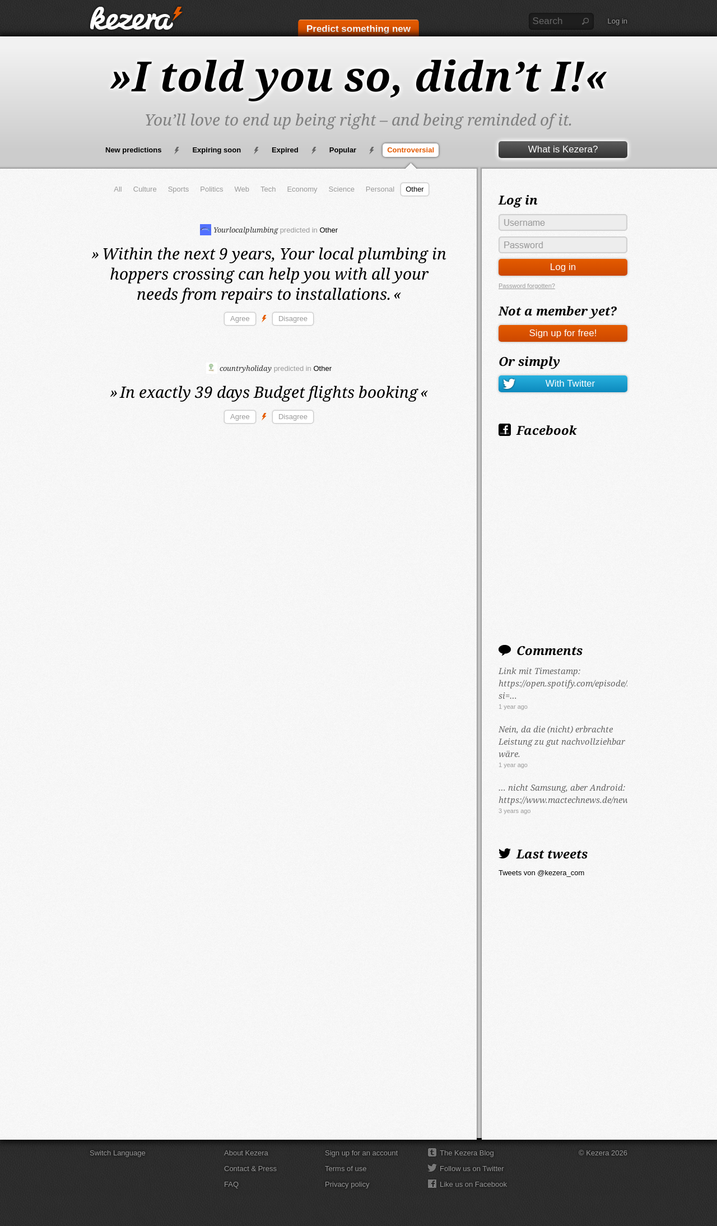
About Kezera (246, 1153)
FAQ (231, 1184)
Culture (145, 189)
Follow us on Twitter (472, 1168)
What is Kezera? (563, 149)
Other (415, 189)
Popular (342, 150)
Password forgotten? (527, 285)
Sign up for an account (361, 1153)
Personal (380, 189)
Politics (211, 189)
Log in (617, 21)
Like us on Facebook (473, 1184)
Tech (268, 189)
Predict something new (358, 29)
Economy (302, 189)
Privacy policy (347, 1184)
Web (241, 189)
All (118, 189)
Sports (178, 189)
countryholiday (239, 368)
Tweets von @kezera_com (541, 873)
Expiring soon (216, 150)
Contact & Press (250, 1168)
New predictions (133, 150)
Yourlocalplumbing (239, 230)
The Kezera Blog (467, 1153)
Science (342, 189)
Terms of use (345, 1168)
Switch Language (118, 1153)
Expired (285, 150)
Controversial (410, 150)
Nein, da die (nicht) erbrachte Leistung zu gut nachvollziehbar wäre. (562, 741)
